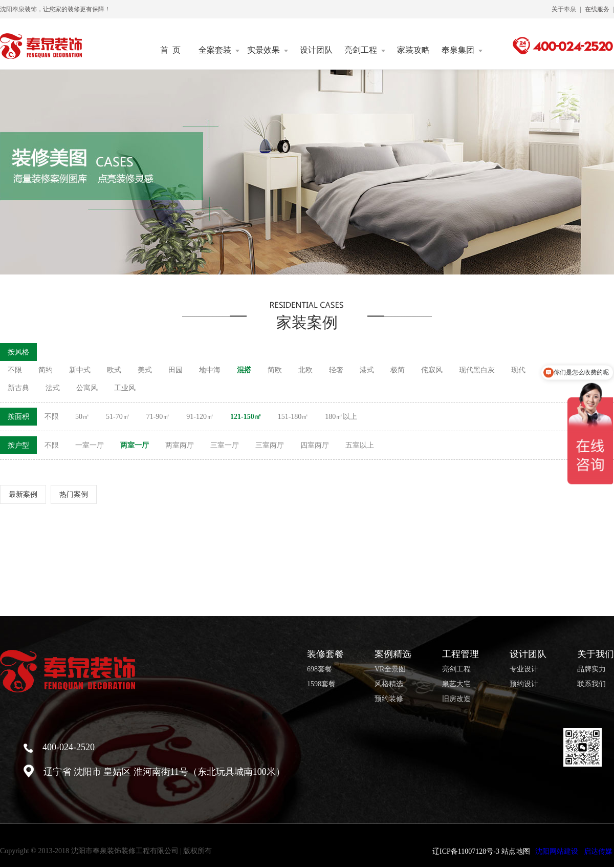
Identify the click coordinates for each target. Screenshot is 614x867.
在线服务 (597, 9)
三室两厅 (269, 445)
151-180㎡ (293, 416)
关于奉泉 (564, 9)
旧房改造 (456, 699)
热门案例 (73, 494)
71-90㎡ (158, 416)
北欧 (305, 370)
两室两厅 (179, 445)
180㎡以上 (341, 416)
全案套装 (219, 50)
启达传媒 (598, 851)
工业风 (125, 388)
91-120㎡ (200, 416)
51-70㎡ (118, 416)
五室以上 (359, 445)
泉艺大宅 (456, 684)
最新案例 (23, 494)
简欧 (275, 370)
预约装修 (389, 699)
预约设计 (524, 684)
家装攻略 (413, 50)
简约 (45, 370)
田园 (175, 370)
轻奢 (336, 370)
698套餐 (319, 669)
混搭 (244, 370)
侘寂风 (432, 370)
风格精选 (389, 684)
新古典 (18, 388)
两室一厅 (134, 445)
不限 (15, 370)
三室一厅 (224, 445)
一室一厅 (89, 445)
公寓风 (87, 388)
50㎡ (82, 416)
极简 (397, 370)
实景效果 (267, 50)
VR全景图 (390, 669)
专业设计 (524, 669)
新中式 (80, 370)
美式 (145, 370)
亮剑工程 (364, 50)
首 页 (170, 50)
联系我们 (591, 684)
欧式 (114, 370)
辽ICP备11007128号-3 (465, 851)
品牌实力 (591, 669)
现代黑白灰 (477, 370)
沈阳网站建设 (556, 851)
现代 (518, 370)
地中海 (210, 370)
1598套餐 (321, 684)
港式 (367, 370)
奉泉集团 (462, 50)
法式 (53, 388)
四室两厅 (314, 445)
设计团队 (316, 50)
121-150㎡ (245, 416)
